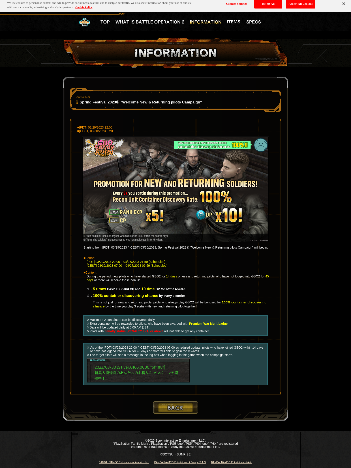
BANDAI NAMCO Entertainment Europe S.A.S (180, 462)
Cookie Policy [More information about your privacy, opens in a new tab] (83, 6)
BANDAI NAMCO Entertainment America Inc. (124, 462)
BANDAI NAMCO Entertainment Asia (231, 462)
